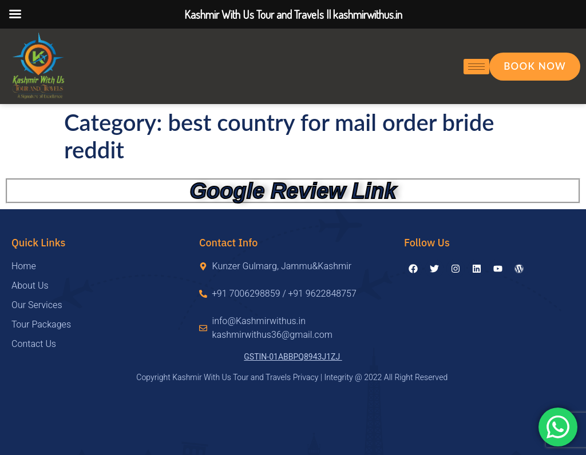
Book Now (535, 66)
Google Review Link (292, 191)
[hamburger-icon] (476, 66)
